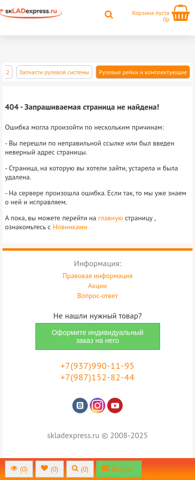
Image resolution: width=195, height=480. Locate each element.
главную (110, 217)
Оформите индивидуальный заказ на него (97, 336)
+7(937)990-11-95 (97, 365)
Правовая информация (97, 275)
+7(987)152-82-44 (97, 377)
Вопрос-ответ (97, 295)
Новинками (70, 226)
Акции (97, 285)
